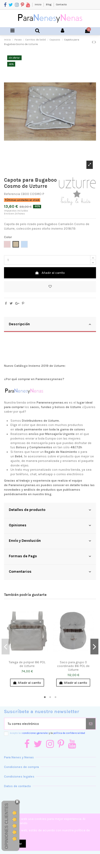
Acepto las (47, 732)
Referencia (12, 194)
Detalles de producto (50, 509)
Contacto (61, 4)
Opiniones (50, 525)
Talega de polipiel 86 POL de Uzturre (27, 664)
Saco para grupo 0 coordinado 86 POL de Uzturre (73, 666)
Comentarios (50, 571)
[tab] (50, 324)
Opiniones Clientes (6, 826)
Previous (6, 646)
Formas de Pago (50, 556)
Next (94, 646)
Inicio (38, 4)
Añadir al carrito (50, 273)
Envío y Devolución (50, 540)
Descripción (50, 324)
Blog (49, 4)
